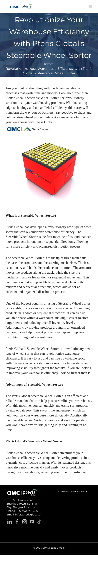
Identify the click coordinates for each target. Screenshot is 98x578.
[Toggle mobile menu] (90, 7)
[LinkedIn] (9, 521)
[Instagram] (24, 521)
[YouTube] (32, 521)
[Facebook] (17, 521)
